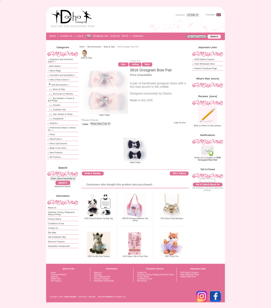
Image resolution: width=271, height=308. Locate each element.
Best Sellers (54, 66)
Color (85, 124)
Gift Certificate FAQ (57, 237)
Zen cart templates (105, 297)
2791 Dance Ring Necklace (171, 218)
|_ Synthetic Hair (57, 109)
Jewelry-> (53, 123)
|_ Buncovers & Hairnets (60, 94)
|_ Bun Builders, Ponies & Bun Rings (61, 99)
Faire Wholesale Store (204, 64)
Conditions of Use (56, 223)
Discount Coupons (56, 241)
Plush (51, 134)
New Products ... (56, 152)
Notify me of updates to (207, 158)
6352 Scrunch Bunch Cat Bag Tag (98, 218)
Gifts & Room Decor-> (59, 80)
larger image (135, 161)
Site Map (52, 232)
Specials (54, 277)
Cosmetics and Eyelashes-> (61, 75)
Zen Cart (92, 297)
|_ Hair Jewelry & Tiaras (60, 114)
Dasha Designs (70, 297)
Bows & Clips (109, 47)
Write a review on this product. (208, 125)
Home (52, 35)
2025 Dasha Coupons (203, 59)
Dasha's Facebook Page (205, 68)
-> (58, 85)
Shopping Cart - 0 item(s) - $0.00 (110, 35)
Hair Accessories (94, 47)
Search (62, 167)
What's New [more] (207, 78)
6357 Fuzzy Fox (171, 256)
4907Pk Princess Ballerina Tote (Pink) (135, 219)
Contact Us (66, 35)
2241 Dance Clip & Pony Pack (135, 256)
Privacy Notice (54, 219)
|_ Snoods (54, 105)
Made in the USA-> (57, 148)
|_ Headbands (55, 118)
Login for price (180, 123)
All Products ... (55, 157)
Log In (80, 35)
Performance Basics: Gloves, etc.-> (62, 129)
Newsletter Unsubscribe (59, 246)
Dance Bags (54, 70)
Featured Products (58, 275)
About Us (52, 208)
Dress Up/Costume (57, 143)
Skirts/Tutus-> (55, 139)
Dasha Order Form (188, 277)
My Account (142, 281)
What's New (56, 279)
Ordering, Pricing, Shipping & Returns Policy (61, 213)
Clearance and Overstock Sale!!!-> (60, 60)
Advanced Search (63, 186)
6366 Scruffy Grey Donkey (99, 256)
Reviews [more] (207, 96)
